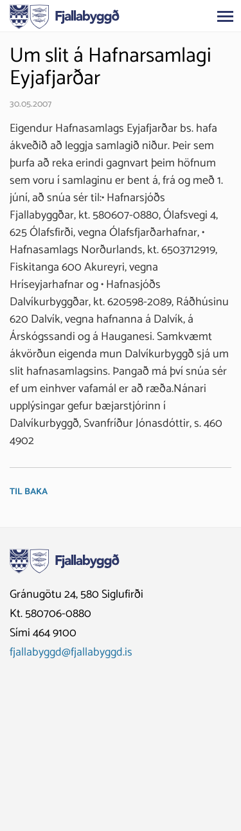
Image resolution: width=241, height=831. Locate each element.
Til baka (29, 492)
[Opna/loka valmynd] (225, 16)
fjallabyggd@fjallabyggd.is (71, 652)
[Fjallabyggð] (65, 15)
